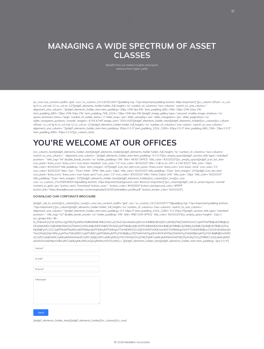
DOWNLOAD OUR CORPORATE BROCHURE (64, 196)
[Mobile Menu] (233, 11)
